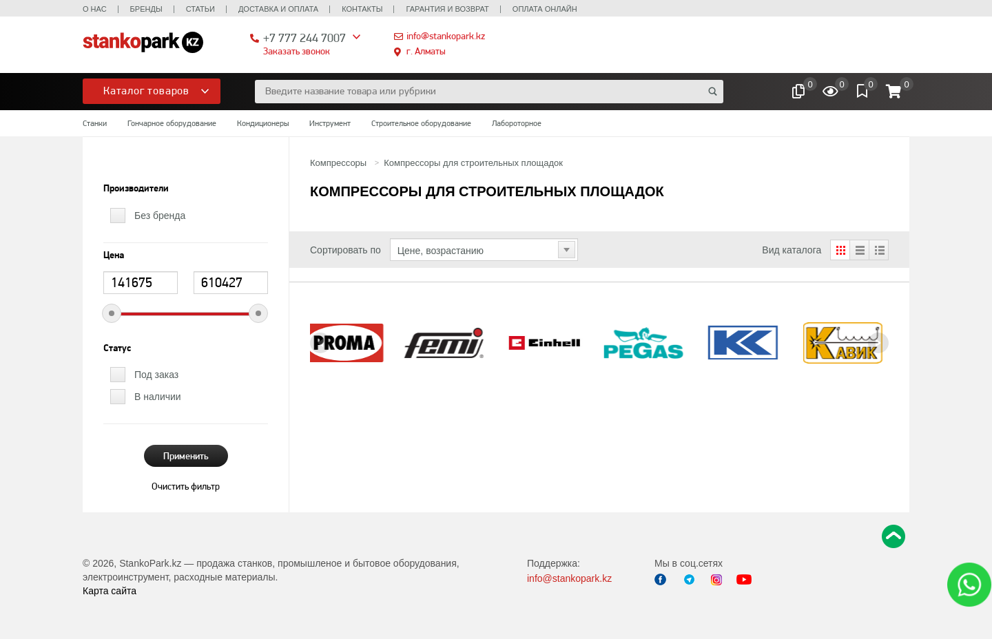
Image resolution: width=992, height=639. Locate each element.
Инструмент (330, 123)
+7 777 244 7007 (304, 37)
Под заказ (156, 374)
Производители (136, 188)
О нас (95, 9)
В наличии (157, 396)
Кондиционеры (263, 123)
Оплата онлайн (545, 9)
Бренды (146, 9)
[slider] (111, 313)
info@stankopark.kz (445, 35)
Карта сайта (109, 590)
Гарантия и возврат (447, 9)
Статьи (200, 9)
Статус (117, 348)
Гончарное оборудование (171, 123)
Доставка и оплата (278, 9)
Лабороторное (516, 123)
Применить (186, 455)
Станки (95, 123)
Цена (113, 255)
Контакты (362, 9)
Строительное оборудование (421, 123)
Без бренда (159, 215)
